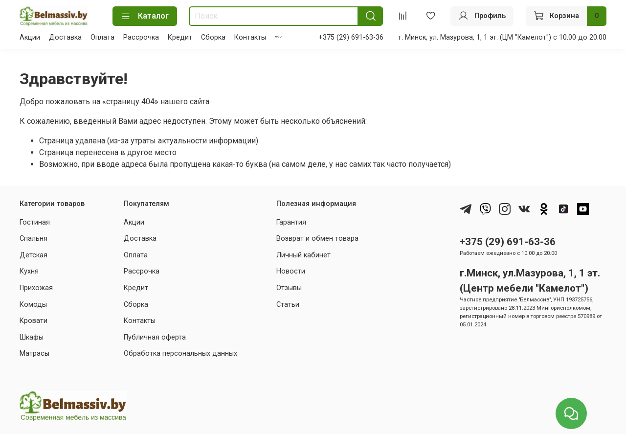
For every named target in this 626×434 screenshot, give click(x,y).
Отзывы (289, 288)
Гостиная (35, 222)
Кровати (33, 321)
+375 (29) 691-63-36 (350, 37)
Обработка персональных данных (180, 353)
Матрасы (34, 353)
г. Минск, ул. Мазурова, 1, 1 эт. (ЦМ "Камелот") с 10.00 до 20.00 (502, 37)
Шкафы (32, 337)
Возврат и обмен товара (317, 238)
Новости (290, 271)
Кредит (180, 37)
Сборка (213, 37)
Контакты (250, 37)
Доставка (65, 37)
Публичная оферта (155, 337)
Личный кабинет (303, 255)
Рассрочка (141, 37)
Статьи (287, 304)
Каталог (145, 16)
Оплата (102, 37)
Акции (30, 37)
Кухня (29, 271)
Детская (33, 255)
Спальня (33, 238)
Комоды (33, 304)
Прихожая (36, 288)
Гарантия (291, 222)
